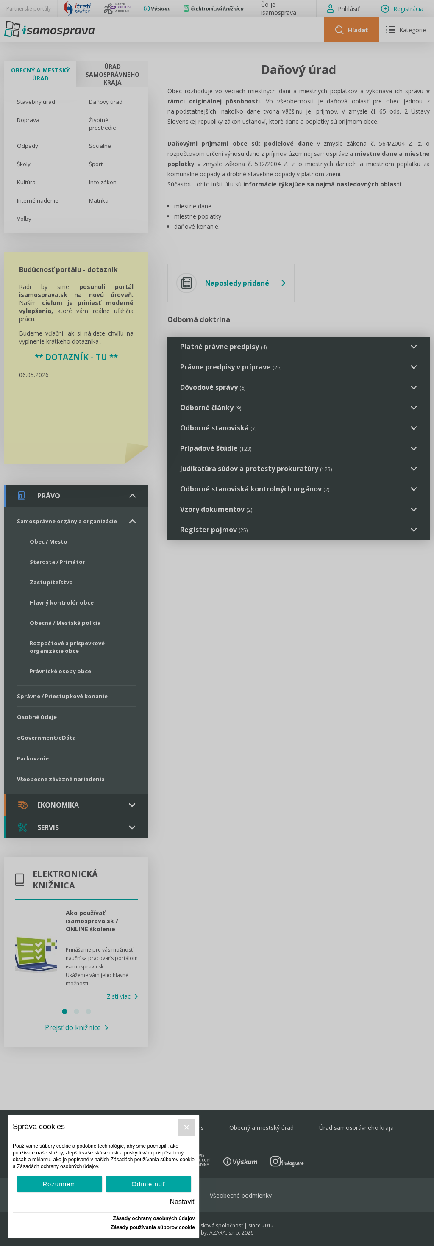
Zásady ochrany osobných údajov (154, 1218)
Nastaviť (182, 1201)
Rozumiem (59, 1184)
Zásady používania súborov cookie (153, 1227)
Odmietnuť (148, 1184)
